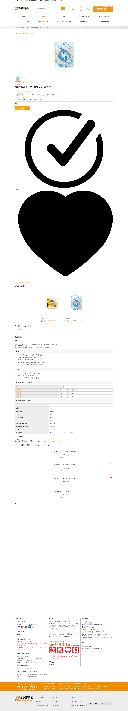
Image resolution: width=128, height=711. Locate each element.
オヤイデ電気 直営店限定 (83, 16)
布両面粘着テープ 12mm (22, 390)
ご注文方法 (56, 701)
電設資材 (44, 16)
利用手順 (56, 705)
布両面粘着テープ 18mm (22, 393)
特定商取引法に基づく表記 (78, 705)
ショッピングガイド (42, 705)
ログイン (45, 441)
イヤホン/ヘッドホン (44, 21)
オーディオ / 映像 (24, 21)
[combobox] (49, 8)
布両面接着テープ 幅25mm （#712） (48, 320)
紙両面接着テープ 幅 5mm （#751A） (66, 491)
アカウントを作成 (56, 441)
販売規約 (73, 697)
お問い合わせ (40, 697)
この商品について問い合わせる (23, 282)
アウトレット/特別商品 (103, 16)
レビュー (20, 331)
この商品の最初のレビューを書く (23, 91)
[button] (110, 54)
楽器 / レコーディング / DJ (64, 21)
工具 (64, 16)
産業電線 (24, 16)
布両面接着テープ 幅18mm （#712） (73, 320)
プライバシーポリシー (77, 701)
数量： (17, 103)
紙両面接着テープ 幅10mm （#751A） (65, 451)
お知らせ (90, 635)
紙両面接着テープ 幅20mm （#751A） (65, 478)
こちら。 (27, 97)
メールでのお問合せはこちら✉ (75, 0)
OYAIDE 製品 (83, 21)
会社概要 (56, 697)
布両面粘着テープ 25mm (22, 396)
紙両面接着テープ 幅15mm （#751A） (65, 465)
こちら (23, 668)
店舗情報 (38, 701)
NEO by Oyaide (104, 21)
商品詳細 (20, 329)
